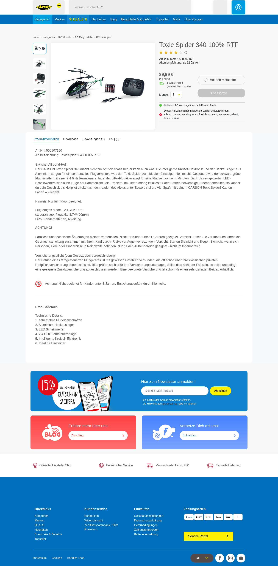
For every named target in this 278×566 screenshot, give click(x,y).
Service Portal (208, 536)
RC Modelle (64, 37)
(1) (173, 52)
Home (36, 37)
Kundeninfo (91, 515)
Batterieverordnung (146, 534)
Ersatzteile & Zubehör (136, 27)
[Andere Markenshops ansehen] (59, 9)
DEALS (78, 27)
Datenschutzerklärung (148, 520)
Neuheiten (98, 27)
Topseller (162, 27)
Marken (59, 27)
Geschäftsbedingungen (148, 515)
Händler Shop (75, 557)
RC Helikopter (104, 37)
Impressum (40, 557)
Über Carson (193, 27)
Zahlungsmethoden (146, 529)
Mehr (176, 27)
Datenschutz (170, 403)
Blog (113, 27)
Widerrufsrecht (93, 520)
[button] (220, 11)
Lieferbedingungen (146, 525)
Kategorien (42, 27)
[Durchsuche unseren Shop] (130, 11)
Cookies (57, 557)
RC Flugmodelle (84, 37)
